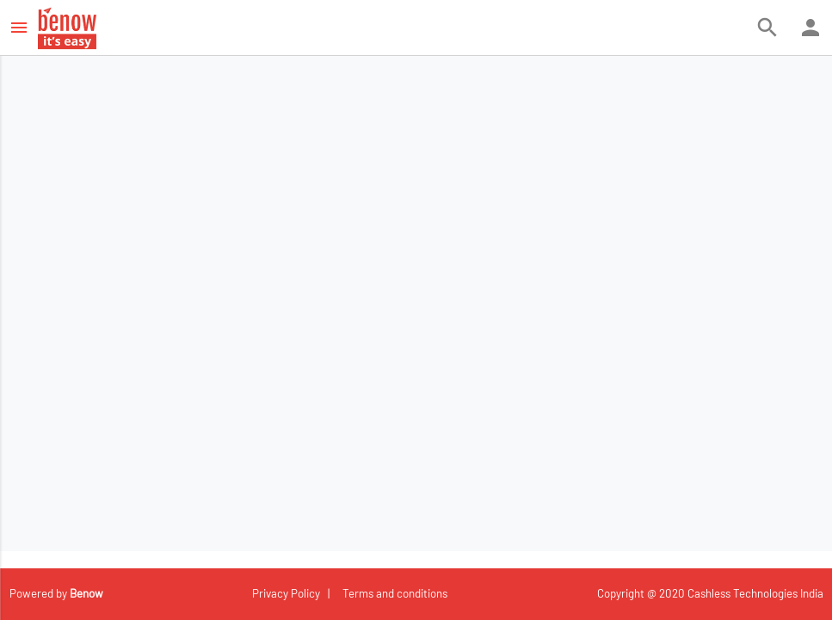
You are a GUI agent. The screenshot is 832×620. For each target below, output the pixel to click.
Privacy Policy (287, 593)
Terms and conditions (392, 593)
